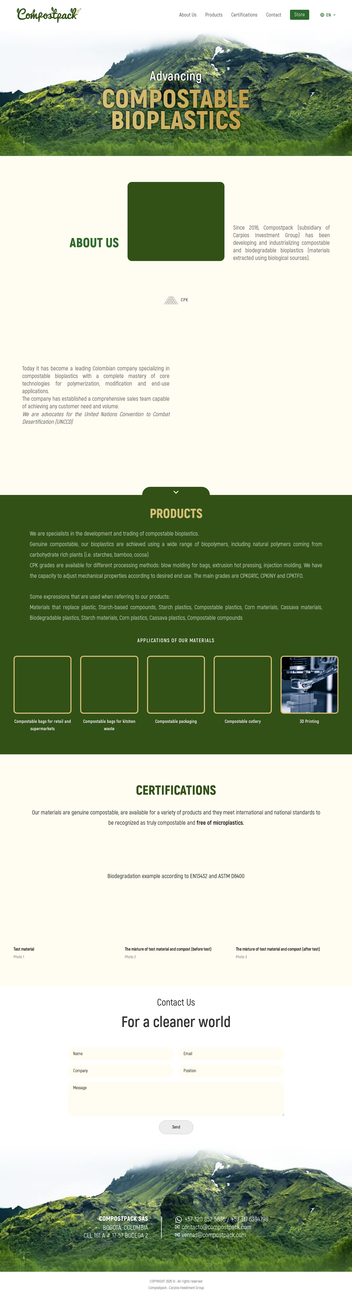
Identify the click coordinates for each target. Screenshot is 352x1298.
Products (214, 15)
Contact (273, 15)
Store (299, 15)
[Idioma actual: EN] (328, 15)
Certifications (244, 15)
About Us (188, 15)
